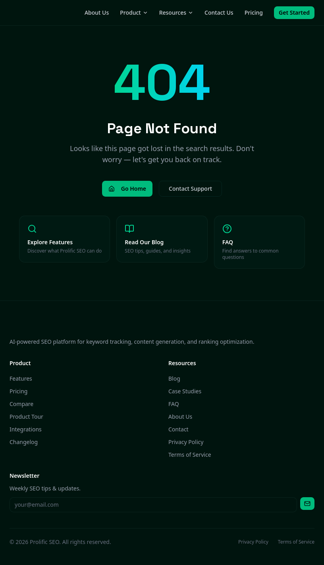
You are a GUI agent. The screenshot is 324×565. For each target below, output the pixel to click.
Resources (176, 12)
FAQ (173, 404)
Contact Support (190, 188)
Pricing (254, 12)
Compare (21, 404)
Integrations (26, 429)
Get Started (294, 12)
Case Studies (184, 391)
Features (21, 378)
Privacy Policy (185, 442)
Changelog (24, 442)
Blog (174, 378)
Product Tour (26, 416)
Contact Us (218, 12)
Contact (178, 429)
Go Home (127, 188)
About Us (97, 12)
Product (134, 12)
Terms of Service (189, 454)
